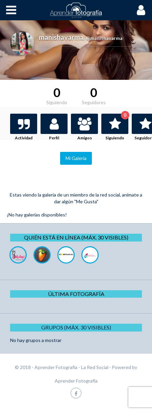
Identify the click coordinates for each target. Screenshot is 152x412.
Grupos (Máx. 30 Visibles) (76, 327)
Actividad (23, 137)
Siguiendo (116, 127)
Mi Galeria (76, 158)
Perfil (54, 137)
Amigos (84, 137)
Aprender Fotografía (76, 381)
